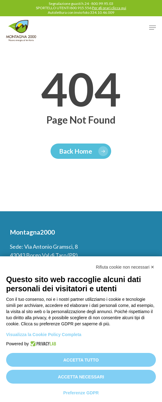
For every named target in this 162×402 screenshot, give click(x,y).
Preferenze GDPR (81, 392)
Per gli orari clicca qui (109, 8)
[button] (152, 28)
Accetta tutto (81, 360)
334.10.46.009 (102, 12)
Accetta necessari (81, 376)
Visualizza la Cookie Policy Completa (43, 334)
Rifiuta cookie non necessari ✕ (125, 267)
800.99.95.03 (102, 3)
